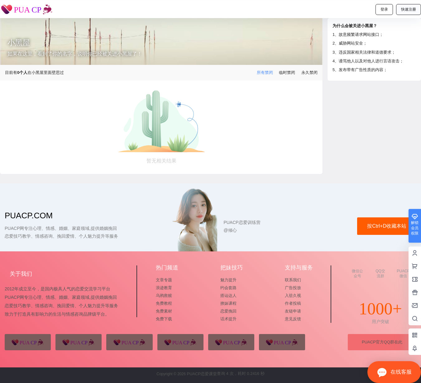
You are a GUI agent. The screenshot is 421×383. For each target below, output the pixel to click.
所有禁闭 (265, 72)
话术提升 (228, 319)
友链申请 (293, 311)
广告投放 (293, 287)
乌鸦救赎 (164, 295)
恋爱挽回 (228, 311)
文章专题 (164, 280)
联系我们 (293, 280)
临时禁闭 (287, 72)
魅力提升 (228, 280)
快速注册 (408, 9)
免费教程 (164, 303)
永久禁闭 (309, 72)
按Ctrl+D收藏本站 (386, 226)
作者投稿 (293, 303)
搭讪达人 (228, 295)
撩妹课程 (228, 303)
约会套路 (228, 287)
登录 (384, 9)
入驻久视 (293, 295)
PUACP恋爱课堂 (201, 373)
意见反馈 (293, 319)
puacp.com (29, 215)
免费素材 (164, 311)
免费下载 (164, 319)
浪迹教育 (164, 287)
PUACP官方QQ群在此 (382, 342)
